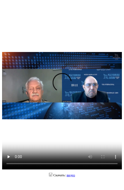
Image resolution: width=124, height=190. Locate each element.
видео (71, 175)
